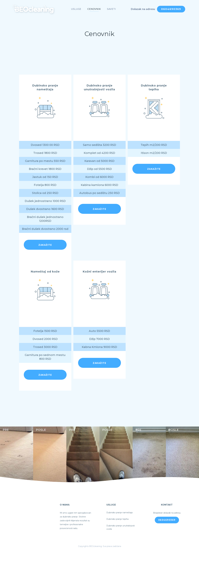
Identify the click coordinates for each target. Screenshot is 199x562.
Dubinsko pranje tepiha (117, 519)
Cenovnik (94, 9)
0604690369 (171, 9)
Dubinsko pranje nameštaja (119, 512)
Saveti (111, 9)
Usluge (76, 9)
